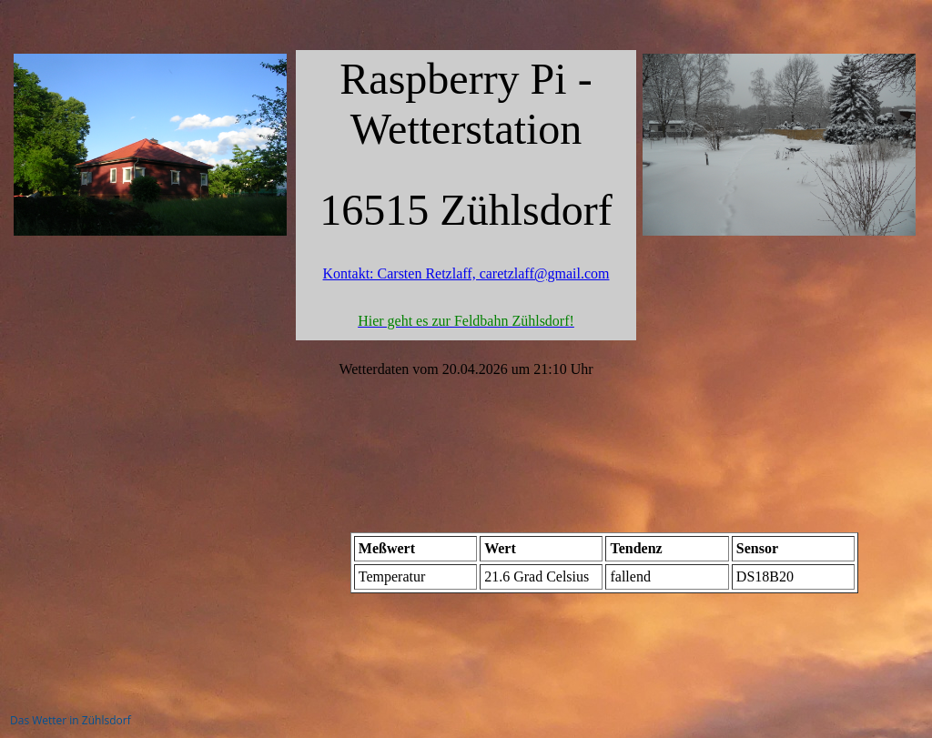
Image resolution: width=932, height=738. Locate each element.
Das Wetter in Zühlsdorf (70, 720)
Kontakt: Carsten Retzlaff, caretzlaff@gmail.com (466, 273)
